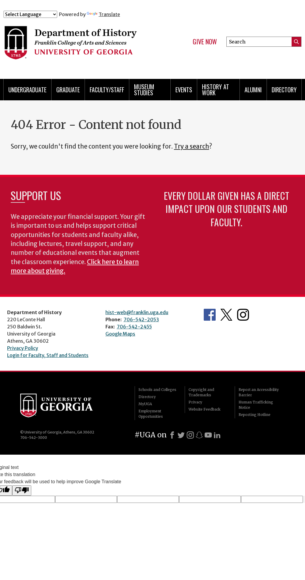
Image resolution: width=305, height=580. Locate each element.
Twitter (226, 315)
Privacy (195, 402)
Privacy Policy (22, 348)
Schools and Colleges (157, 389)
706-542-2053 (141, 319)
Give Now (205, 41)
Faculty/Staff (107, 89)
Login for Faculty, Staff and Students (47, 355)
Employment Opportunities (151, 414)
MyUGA (145, 404)
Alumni (253, 89)
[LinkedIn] (217, 435)
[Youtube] (208, 435)
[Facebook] (172, 435)
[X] (181, 435)
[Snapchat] (199, 435)
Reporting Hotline (254, 414)
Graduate (68, 89)
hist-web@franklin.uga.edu (136, 312)
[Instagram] (190, 435)
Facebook (210, 315)
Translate (103, 14)
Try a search (191, 146)
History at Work (215, 89)
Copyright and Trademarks (201, 392)
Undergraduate (27, 89)
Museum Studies (144, 89)
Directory (284, 89)
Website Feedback (204, 409)
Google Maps (120, 334)
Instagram (243, 315)
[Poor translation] (21, 490)
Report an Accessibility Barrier (259, 392)
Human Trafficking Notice (256, 405)
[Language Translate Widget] (30, 14)
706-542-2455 (134, 327)
